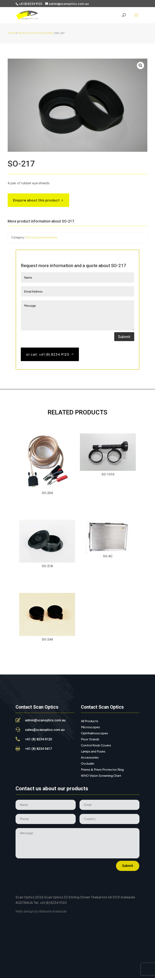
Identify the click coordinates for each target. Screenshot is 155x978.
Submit (124, 336)
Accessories (90, 757)
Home (11, 33)
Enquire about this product (36, 200)
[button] (140, 65)
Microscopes (90, 727)
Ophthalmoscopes (94, 733)
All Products (89, 721)
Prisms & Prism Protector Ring (102, 769)
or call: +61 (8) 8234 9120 (47, 354)
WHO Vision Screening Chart (101, 775)
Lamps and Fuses (93, 751)
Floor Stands (90, 739)
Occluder (87, 763)
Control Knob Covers (96, 745)
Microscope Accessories (35, 33)
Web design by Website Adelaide (41, 911)
